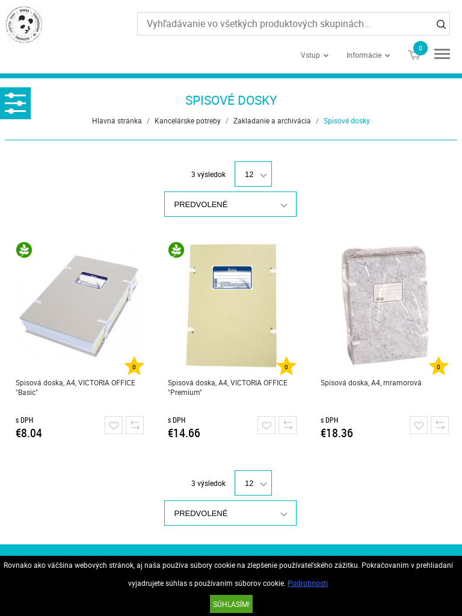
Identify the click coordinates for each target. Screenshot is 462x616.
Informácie (363, 55)
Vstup (310, 55)
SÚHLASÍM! (231, 604)
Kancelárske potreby (188, 120)
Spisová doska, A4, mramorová (371, 382)
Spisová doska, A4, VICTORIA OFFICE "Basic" (75, 387)
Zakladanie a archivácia (272, 120)
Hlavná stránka (117, 120)
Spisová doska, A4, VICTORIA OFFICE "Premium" (228, 387)
